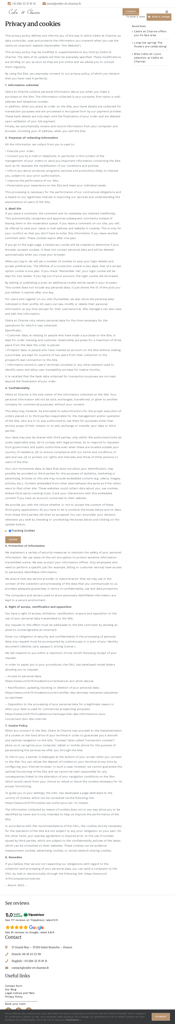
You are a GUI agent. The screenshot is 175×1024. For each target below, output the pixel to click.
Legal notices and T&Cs (20, 993)
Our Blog (10, 989)
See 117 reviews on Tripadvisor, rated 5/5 (31, 920)
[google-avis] (25, 925)
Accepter (160, 1016)
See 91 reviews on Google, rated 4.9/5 (29, 932)
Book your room (15, 1003)
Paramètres (73, 1020)
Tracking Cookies (22, 530)
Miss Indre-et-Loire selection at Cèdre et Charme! (148, 57)
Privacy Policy (14, 996)
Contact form (13, 985)
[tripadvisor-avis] (25, 912)
